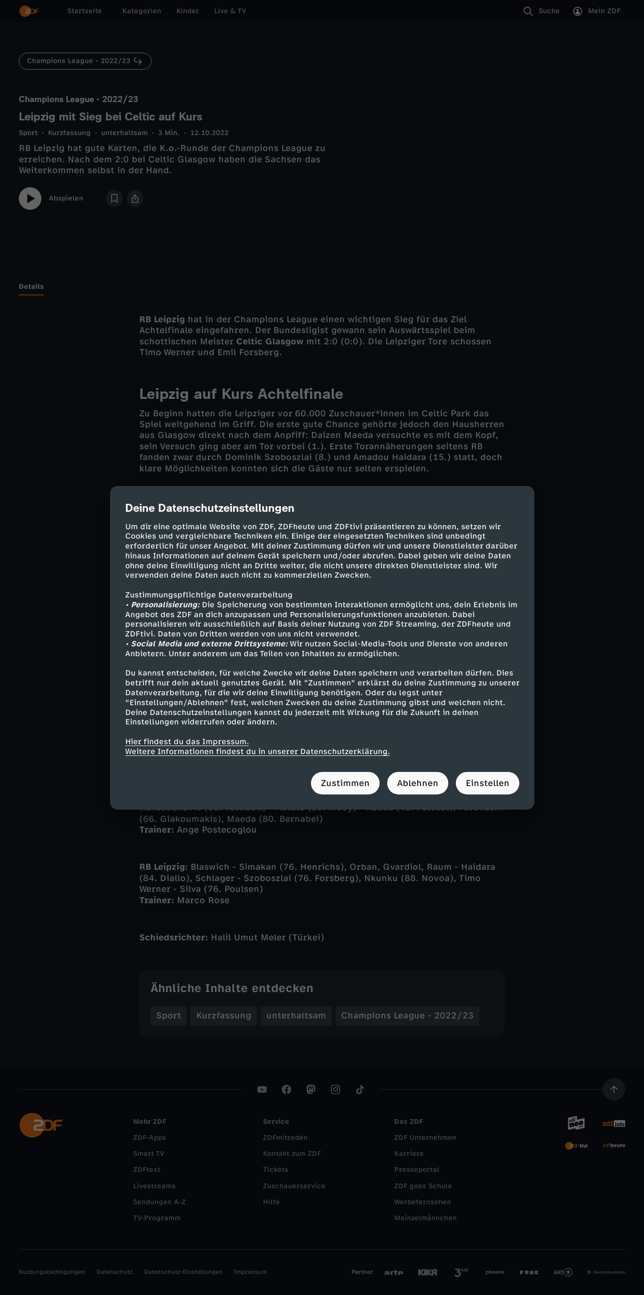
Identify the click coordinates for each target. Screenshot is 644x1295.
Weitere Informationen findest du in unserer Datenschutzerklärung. (257, 751)
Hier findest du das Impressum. (187, 741)
